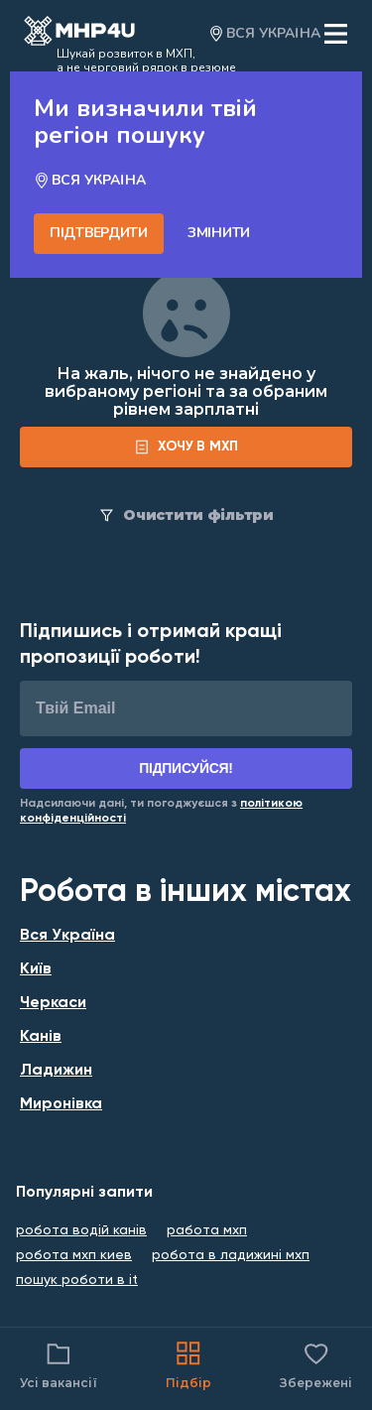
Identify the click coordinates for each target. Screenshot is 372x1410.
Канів (41, 1037)
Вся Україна (67, 936)
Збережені (316, 1364)
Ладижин (56, 1071)
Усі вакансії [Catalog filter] (58, 1364)
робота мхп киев (74, 1255)
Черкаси (53, 1003)
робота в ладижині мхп (231, 1255)
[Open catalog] (79, 34)
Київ (36, 969)
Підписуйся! (186, 768)
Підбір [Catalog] (188, 1364)
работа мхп (207, 1230)
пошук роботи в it (77, 1280)
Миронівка (61, 1104)
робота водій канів (81, 1230)
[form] (186, 447)
